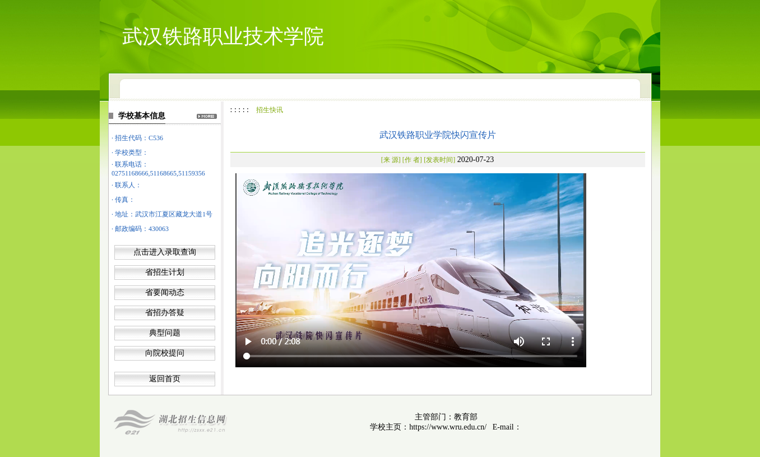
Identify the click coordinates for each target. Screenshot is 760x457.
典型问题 (164, 333)
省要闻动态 (164, 292)
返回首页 (164, 379)
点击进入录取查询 (164, 252)
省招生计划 (164, 272)
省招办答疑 (164, 312)
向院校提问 (164, 353)
